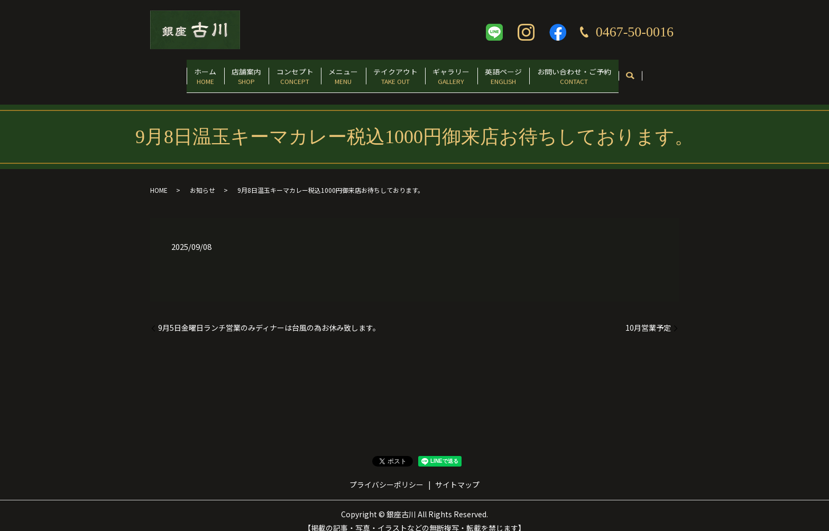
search (665, 73)
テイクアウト (399, 72)
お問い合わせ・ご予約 (604, 72)
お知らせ (202, 179)
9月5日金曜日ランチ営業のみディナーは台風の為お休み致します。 (269, 317)
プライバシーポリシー (386, 474)
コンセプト (281, 72)
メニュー (339, 72)
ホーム (175, 72)
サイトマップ (457, 474)
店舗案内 (225, 72)
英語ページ (525, 72)
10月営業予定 (648, 317)
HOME (159, 179)
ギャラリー (464, 72)
